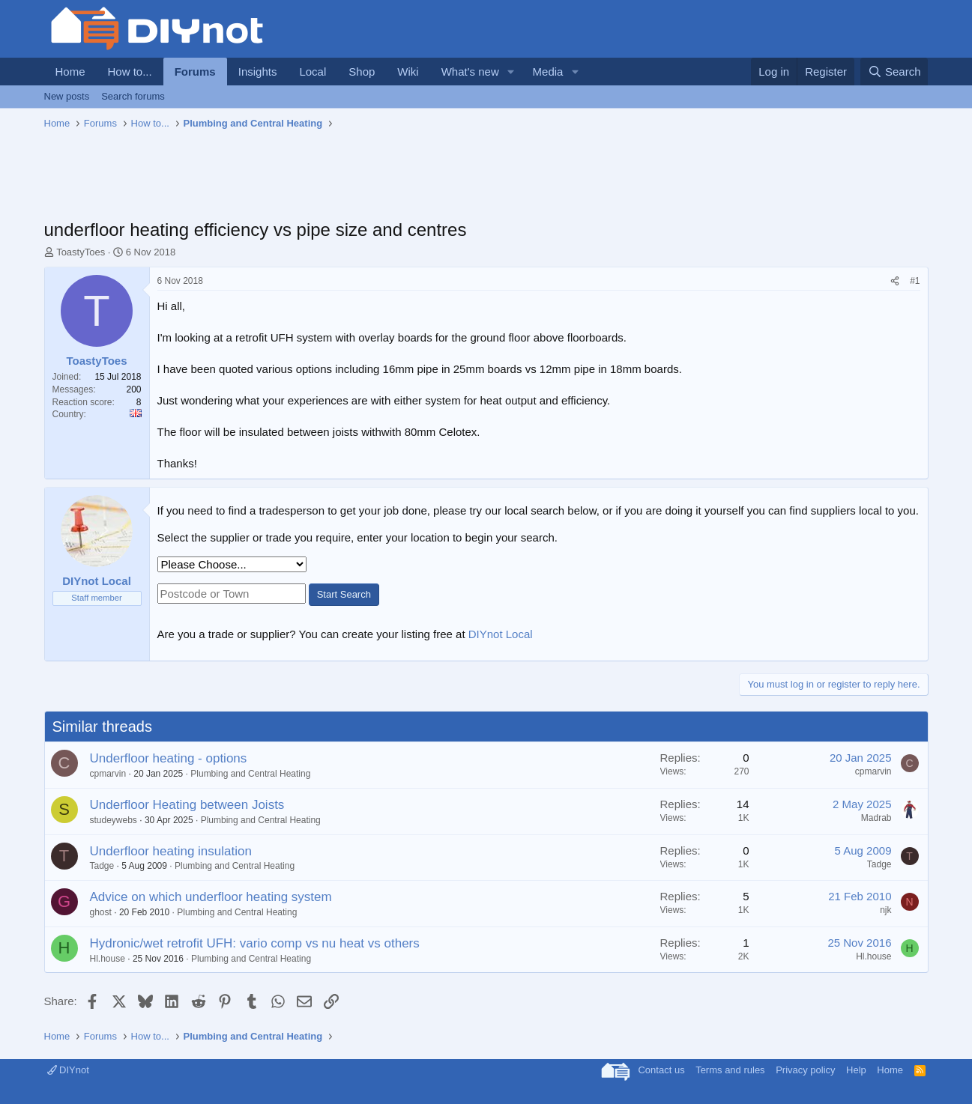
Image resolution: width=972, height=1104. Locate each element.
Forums (195, 71)
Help (856, 1070)
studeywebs (113, 820)
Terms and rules (729, 1070)
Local (312, 71)
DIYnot (68, 1070)
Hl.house (107, 958)
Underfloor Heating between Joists (187, 805)
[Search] (894, 71)
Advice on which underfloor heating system (211, 897)
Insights (257, 71)
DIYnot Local (500, 634)
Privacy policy (805, 1070)
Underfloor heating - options (168, 758)
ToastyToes (80, 252)
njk (885, 910)
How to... (130, 71)
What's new (470, 71)
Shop (361, 71)
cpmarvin (108, 773)
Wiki (407, 71)
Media (548, 71)
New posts (67, 96)
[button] (511, 71)
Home (70, 71)
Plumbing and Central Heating (250, 773)
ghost (101, 912)
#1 (915, 281)
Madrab (876, 818)
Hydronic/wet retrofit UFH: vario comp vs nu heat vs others (255, 943)
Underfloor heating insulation (171, 851)
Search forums (133, 96)
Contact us (661, 1070)
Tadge (102, 866)
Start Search (344, 594)
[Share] (895, 281)
